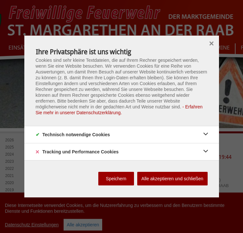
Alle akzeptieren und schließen (172, 178)
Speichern (116, 178)
